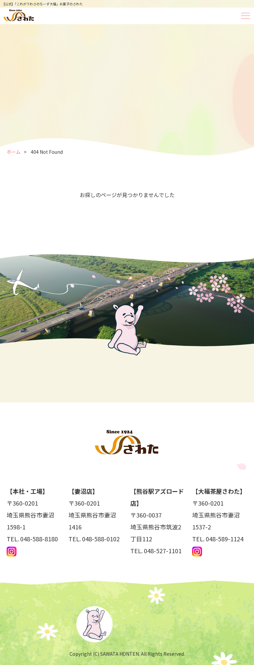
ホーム (14, 151)
